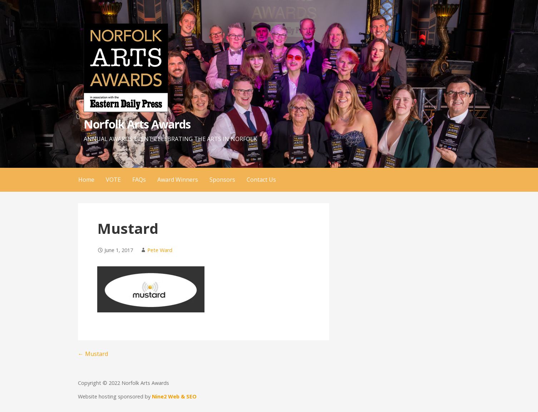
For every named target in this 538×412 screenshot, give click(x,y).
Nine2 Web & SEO (174, 396)
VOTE (113, 180)
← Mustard (93, 354)
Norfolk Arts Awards (137, 124)
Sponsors (222, 180)
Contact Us (261, 180)
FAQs (139, 180)
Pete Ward (159, 250)
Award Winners (177, 180)
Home (86, 180)
